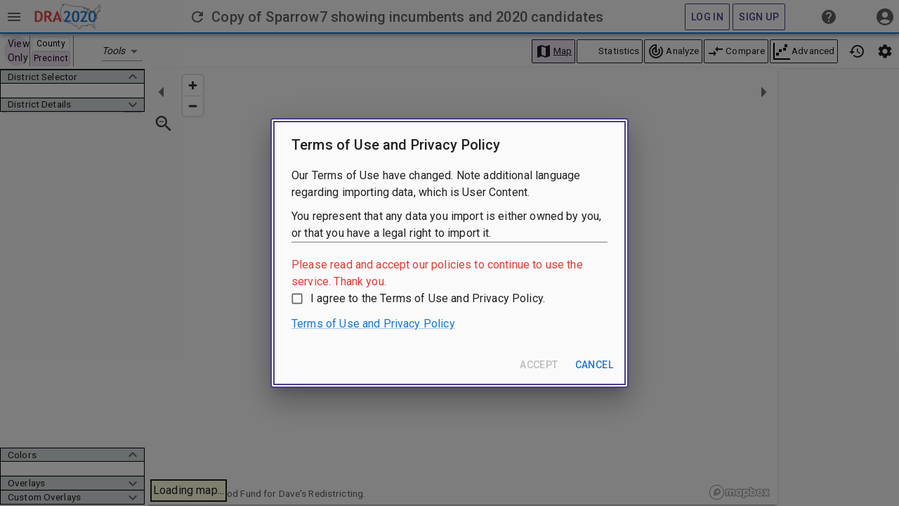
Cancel (594, 364)
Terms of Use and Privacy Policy (373, 323)
